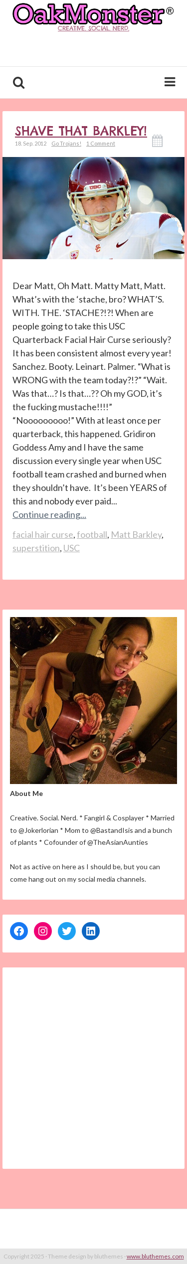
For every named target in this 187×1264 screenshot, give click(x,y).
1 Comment (100, 143)
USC (71, 547)
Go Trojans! (66, 143)
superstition (36, 547)
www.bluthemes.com (155, 1256)
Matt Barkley (136, 534)
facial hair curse (42, 534)
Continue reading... (49, 514)
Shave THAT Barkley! (81, 131)
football (92, 534)
